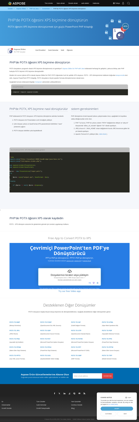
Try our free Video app (69, 291)
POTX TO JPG (15, 330)
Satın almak (61, 3)
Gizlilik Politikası (77, 419)
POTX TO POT (45, 339)
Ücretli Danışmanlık (43, 408)
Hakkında (96, 3)
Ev (2, 401)
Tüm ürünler (49, 3)
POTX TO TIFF (107, 355)
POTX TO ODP (45, 330)
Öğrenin (70, 50)
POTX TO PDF (107, 330)
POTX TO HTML (107, 322)
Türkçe (116, 3)
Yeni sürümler (76, 401)
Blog (72, 408)
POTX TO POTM (77, 339)
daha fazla (102, 134)
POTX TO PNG (15, 339)
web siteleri (85, 3)
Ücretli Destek (6, 408)
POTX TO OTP (76, 330)
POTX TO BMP (15, 322)
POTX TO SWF (76, 355)
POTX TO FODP (46, 322)
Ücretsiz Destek (76, 405)
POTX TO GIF (76, 322)
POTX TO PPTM (107, 347)
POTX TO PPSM (15, 347)
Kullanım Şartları (86, 419)
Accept (116, 408)
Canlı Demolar (53, 50)
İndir (62, 50)
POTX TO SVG (45, 355)
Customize (108, 413)
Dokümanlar (6, 405)
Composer (38, 82)
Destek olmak (73, 3)
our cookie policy (113, 404)
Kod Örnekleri (41, 50)
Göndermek (107, 376)
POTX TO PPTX (15, 355)
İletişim (93, 419)
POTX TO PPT (76, 347)
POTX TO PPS (107, 339)
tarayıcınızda (120, 75)
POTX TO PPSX (45, 347)
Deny (125, 413)
